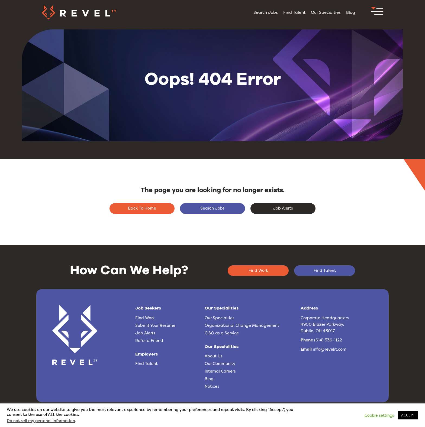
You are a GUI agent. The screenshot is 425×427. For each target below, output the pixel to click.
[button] (377, 12)
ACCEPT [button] (408, 415)
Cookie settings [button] (379, 415)
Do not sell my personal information (41, 420)
